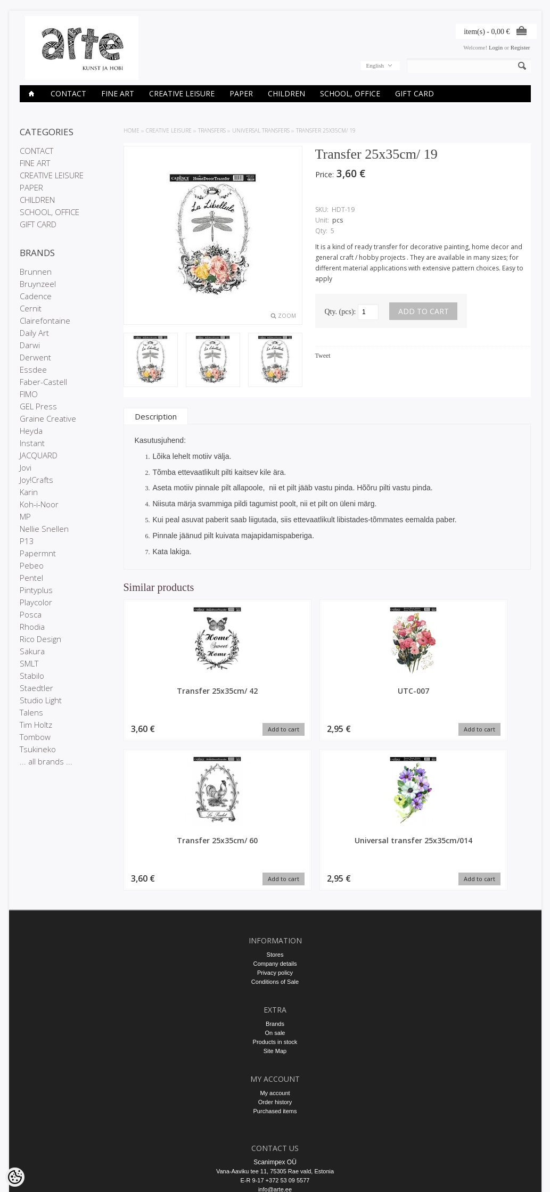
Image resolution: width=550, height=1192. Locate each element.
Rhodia (32, 626)
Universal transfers (261, 130)
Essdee (33, 369)
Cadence (36, 296)
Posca (31, 614)
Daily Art (34, 332)
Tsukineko (38, 749)
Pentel (31, 577)
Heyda (31, 430)
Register (520, 47)
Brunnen (36, 271)
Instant (32, 443)
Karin (29, 492)
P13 (27, 541)
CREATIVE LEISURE (182, 93)
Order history (275, 1004)
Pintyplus (36, 590)
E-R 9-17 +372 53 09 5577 (275, 1082)
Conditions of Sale (275, 884)
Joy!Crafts (36, 479)
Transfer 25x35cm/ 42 (171, 691)
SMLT (29, 663)
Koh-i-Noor (39, 504)
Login (496, 47)
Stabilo (32, 675)
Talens (31, 712)
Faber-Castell (43, 381)
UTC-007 (275, 691)
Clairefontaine (45, 320)
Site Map (275, 953)
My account (275, 995)
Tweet (323, 355)
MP (25, 516)
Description (156, 416)
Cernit (31, 308)
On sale (275, 935)
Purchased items (275, 1013)
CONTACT (68, 93)
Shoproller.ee (513, 1174)
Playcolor (36, 602)
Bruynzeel (38, 283)
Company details (275, 865)
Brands (275, 926)
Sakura (32, 651)
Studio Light (41, 700)
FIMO (29, 394)
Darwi (30, 345)
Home (131, 130)
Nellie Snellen (44, 528)
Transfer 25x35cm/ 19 (326, 130)
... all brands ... (46, 761)
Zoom (287, 315)
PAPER (241, 93)
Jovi (25, 467)
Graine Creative (48, 418)
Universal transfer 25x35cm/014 (483, 696)
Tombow (35, 736)
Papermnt (38, 553)
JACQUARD (39, 455)
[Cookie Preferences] (14, 1177)
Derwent (35, 357)
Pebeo (32, 565)
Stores (275, 856)
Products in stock (275, 944)
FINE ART (117, 93)
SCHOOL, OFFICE (350, 93)
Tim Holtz (36, 724)
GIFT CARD (414, 93)
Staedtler (36, 688)
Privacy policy (275, 875)
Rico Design (40, 639)
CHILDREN (286, 93)
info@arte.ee (275, 1091)
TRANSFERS (212, 130)
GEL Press (38, 406)
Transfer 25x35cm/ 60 (379, 691)
